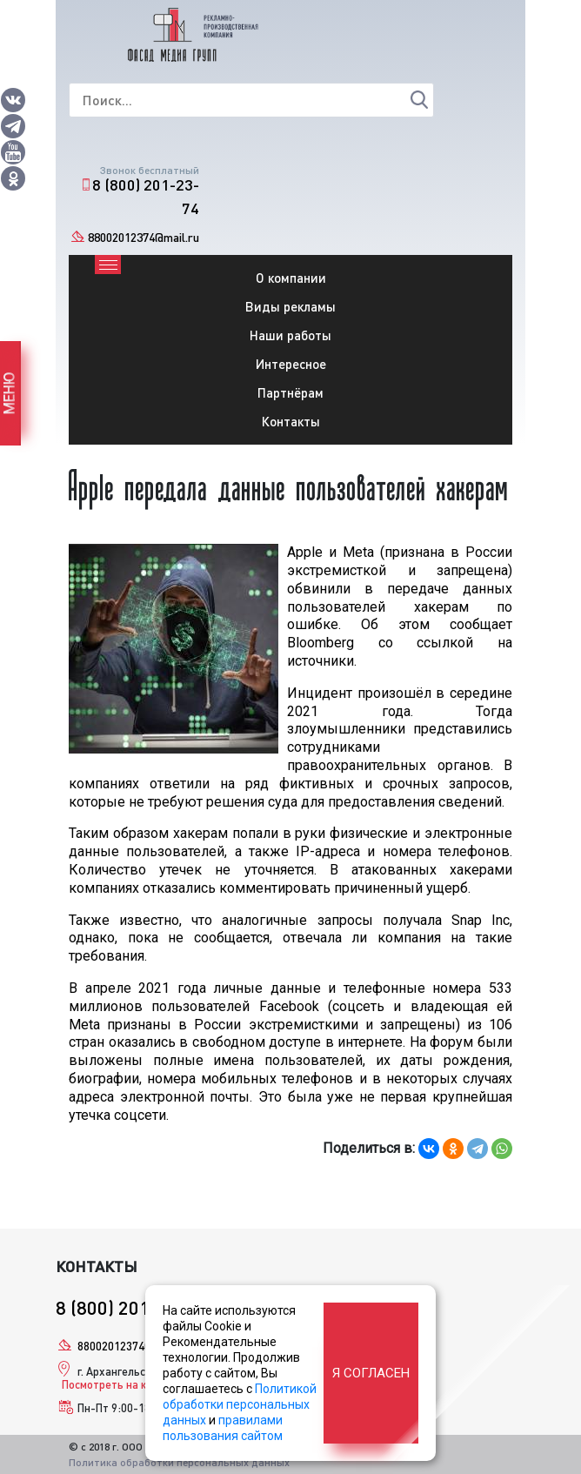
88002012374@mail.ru (143, 237)
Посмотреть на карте (116, 1384)
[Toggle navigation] (108, 264)
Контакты (291, 421)
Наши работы (290, 335)
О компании (291, 277)
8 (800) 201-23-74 (145, 196)
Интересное (291, 364)
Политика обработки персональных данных (179, 1462)
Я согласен (371, 1373)
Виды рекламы (290, 306)
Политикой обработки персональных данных (240, 1404)
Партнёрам (290, 392)
